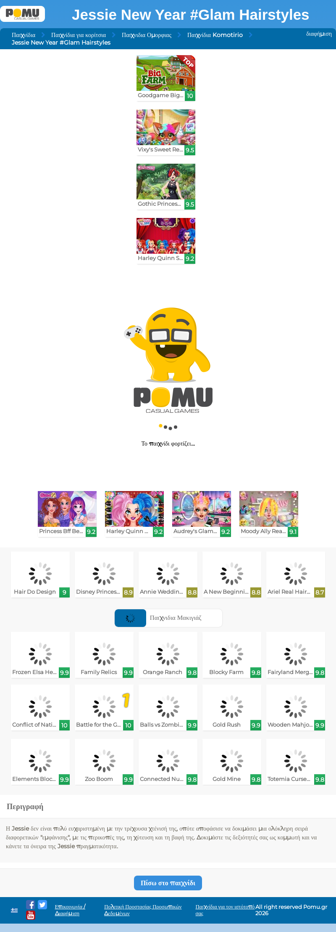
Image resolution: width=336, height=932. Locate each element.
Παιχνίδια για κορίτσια (78, 35)
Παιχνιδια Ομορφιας (146, 35)
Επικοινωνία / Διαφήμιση (70, 909)
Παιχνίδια (23, 35)
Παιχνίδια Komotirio (215, 35)
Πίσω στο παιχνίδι (168, 883)
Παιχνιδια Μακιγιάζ (158, 617)
